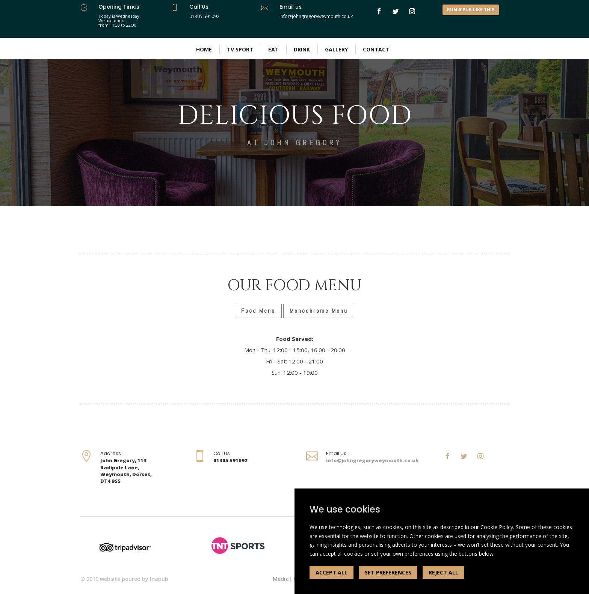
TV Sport (240, 49)
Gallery (336, 49)
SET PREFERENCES (388, 572)
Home (204, 49)
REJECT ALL (443, 572)
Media (281, 578)
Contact (376, 49)
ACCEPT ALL (331, 572)
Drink (302, 49)
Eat (273, 49)
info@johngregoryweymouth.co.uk (372, 460)
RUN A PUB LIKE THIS (470, 9)
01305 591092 (204, 16)
